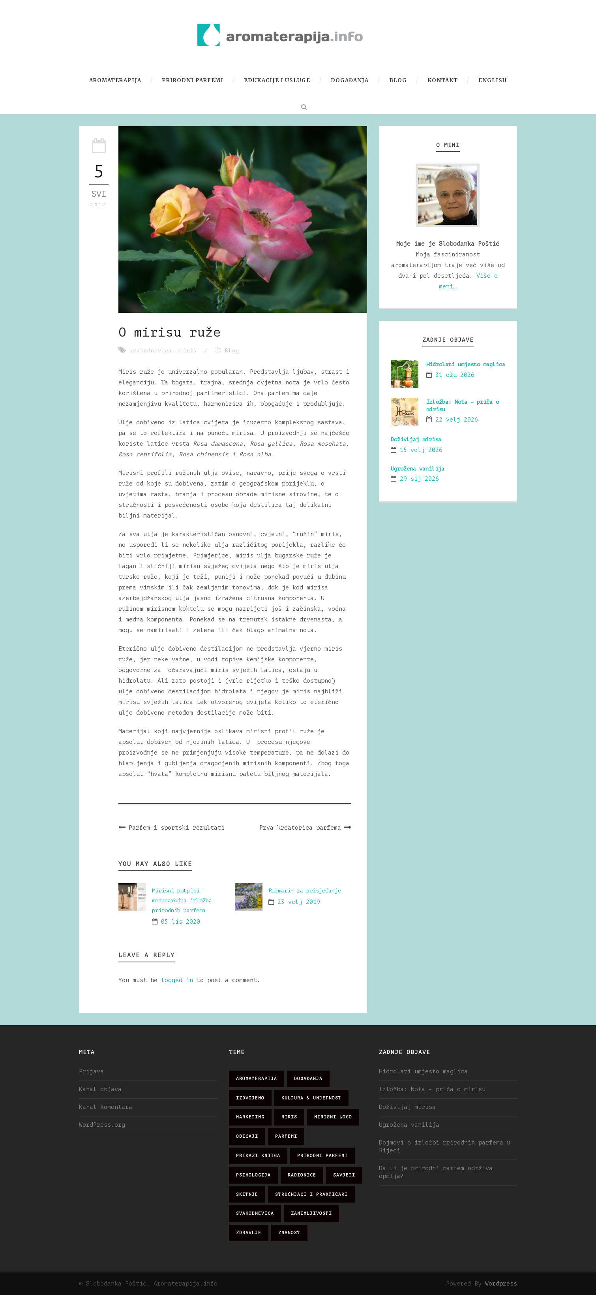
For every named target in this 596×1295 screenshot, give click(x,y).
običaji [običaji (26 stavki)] (247, 1136)
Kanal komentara (105, 1107)
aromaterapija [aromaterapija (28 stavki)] (256, 1078)
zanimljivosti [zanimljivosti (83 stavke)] (311, 1213)
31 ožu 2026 (454, 375)
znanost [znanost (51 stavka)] (289, 1232)
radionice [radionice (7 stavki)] (302, 1175)
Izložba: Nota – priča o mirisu (432, 1089)
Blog (398, 80)
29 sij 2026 (419, 479)
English (492, 80)
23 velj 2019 (298, 902)
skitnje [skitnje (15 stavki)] (247, 1194)
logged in (177, 980)
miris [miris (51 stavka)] (289, 1117)
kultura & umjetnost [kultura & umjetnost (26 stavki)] (311, 1098)
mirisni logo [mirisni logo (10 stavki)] (333, 1117)
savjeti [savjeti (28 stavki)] (344, 1175)
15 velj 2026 (421, 450)
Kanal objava (100, 1089)
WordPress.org (102, 1125)
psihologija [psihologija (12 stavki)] (253, 1175)
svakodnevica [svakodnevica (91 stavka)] (255, 1213)
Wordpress (501, 1283)
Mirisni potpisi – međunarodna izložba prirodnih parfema (182, 900)
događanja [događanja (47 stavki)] (308, 1078)
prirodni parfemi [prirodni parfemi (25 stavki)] (322, 1155)
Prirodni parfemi (192, 80)
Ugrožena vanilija (417, 469)
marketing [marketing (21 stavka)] (250, 1117)
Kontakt (442, 80)
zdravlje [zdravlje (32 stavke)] (248, 1232)
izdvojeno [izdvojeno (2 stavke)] (250, 1098)
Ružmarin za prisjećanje (304, 891)
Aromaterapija (115, 80)
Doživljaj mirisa (416, 439)
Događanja (350, 80)
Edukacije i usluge (277, 80)
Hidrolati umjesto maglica (465, 364)
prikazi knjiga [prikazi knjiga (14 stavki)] (258, 1155)
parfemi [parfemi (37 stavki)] (286, 1136)
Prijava (91, 1071)
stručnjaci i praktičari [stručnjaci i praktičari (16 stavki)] (311, 1194)
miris (188, 351)
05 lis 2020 (180, 922)
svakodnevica (150, 351)
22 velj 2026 (456, 419)
